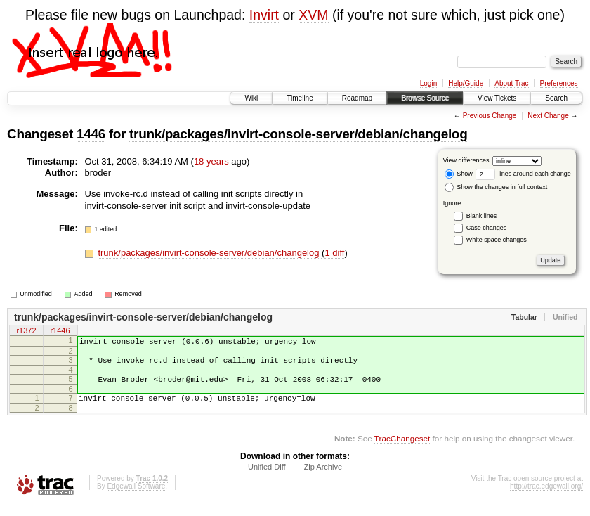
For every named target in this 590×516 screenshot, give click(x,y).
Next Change (547, 116)
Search (556, 98)
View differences (466, 160)
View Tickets (497, 98)
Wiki (251, 98)
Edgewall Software (136, 497)
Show (459, 173)
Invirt (264, 14)
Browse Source (425, 98)
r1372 (26, 332)
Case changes (486, 227)
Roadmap (357, 98)
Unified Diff (267, 477)
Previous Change (490, 116)
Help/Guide (465, 83)
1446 (91, 134)
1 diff (334, 252)
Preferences (559, 83)
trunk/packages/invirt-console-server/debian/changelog (298, 134)
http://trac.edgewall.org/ (546, 497)
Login (428, 83)
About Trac (511, 83)
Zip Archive (323, 477)
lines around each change (523, 173)
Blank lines (481, 215)
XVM (313, 14)
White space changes (496, 239)
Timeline (300, 98)
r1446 (60, 332)
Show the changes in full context (496, 187)
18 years (211, 161)
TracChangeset (402, 448)
